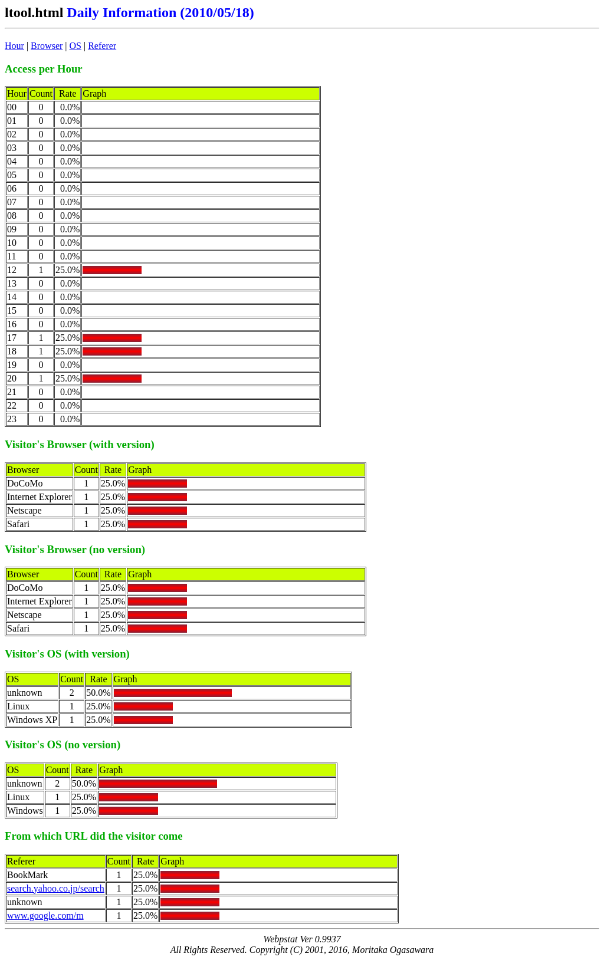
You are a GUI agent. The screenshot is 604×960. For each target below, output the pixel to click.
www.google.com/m (45, 915)
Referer (102, 46)
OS (75, 46)
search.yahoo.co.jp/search (55, 888)
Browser (47, 46)
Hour (14, 46)
